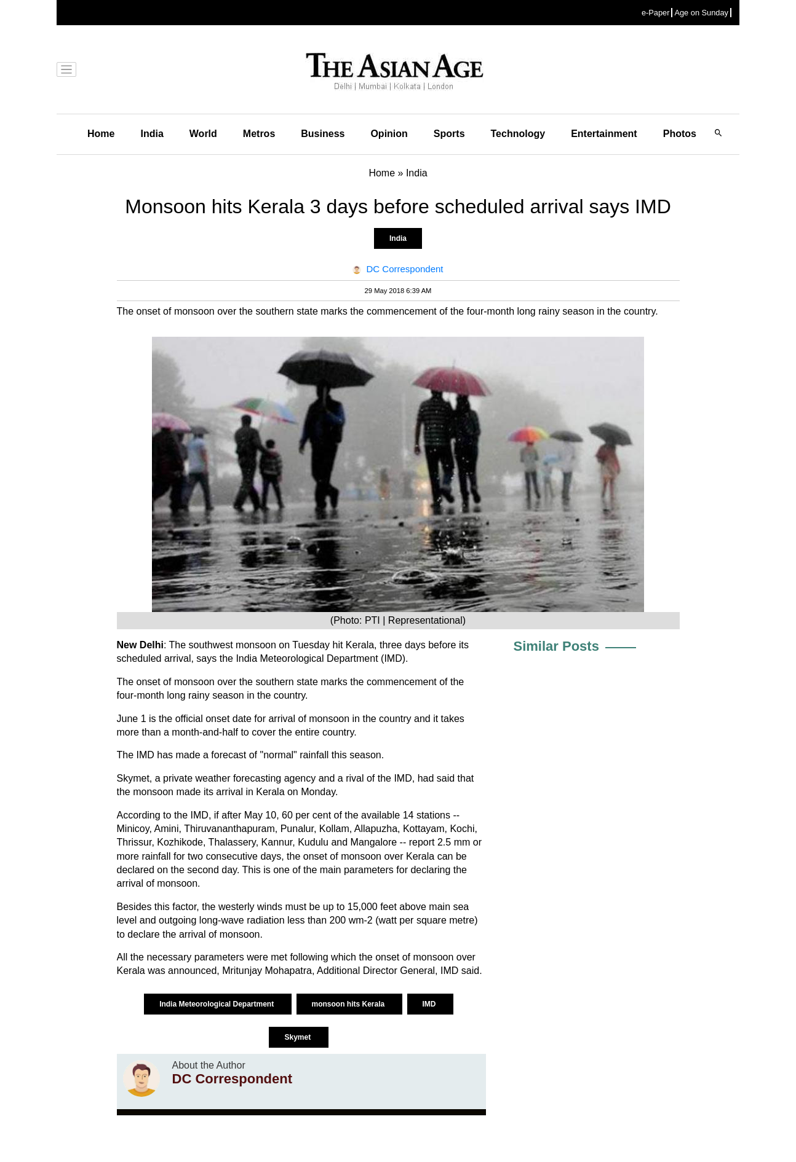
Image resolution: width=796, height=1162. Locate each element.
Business (322, 133)
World (203, 133)
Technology (518, 133)
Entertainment (604, 133)
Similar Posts (556, 646)
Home (100, 133)
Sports (449, 133)
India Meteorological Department (217, 1004)
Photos (679, 133)
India (151, 133)
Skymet (298, 1037)
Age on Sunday (701, 12)
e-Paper (656, 12)
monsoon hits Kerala (349, 1004)
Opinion (388, 133)
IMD (430, 1004)
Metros (259, 133)
